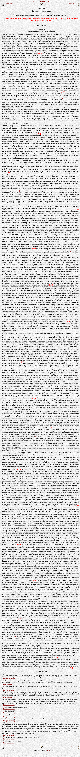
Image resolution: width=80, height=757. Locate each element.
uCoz (48, 750)
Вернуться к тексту (9, 678)
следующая (72, 3)
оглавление (41, 6)
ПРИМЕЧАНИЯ (41, 671)
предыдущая (9, 3)
